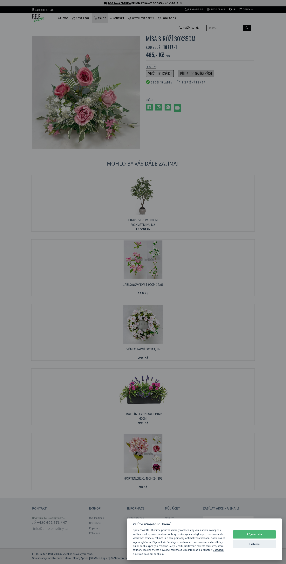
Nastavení (254, 544)
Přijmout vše (254, 534)
